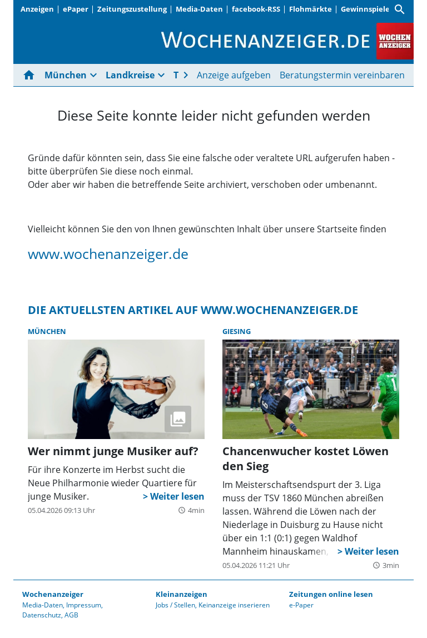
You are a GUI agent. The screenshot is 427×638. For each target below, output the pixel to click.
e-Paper (301, 605)
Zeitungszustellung (132, 9)
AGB (71, 615)
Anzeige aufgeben (234, 75)
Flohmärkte (310, 9)
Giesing (236, 331)
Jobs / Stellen (175, 605)
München (65, 75)
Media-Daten (199, 9)
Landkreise (130, 75)
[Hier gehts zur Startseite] (31, 75)
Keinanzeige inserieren (234, 605)
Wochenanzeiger (52, 594)
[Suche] (400, 9)
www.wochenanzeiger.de (108, 253)
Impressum (83, 605)
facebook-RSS (256, 9)
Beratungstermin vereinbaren (342, 75)
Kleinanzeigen (181, 594)
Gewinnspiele (365, 9)
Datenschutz (41, 615)
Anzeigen (37, 9)
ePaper (75, 9)
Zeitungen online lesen (331, 594)
